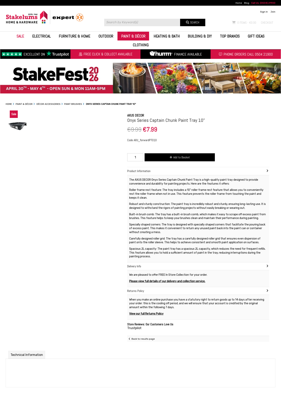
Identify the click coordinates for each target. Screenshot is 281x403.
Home (239, 3)
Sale (20, 36)
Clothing (141, 45)
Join (272, 11)
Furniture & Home (74, 36)
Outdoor (105, 36)
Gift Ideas (256, 36)
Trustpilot (134, 328)
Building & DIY (200, 36)
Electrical (41, 36)
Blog (246, 3)
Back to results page (143, 338)
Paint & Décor (133, 36)
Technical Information (27, 355)
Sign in (264, 11)
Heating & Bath (167, 36)
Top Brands (230, 36)
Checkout (267, 23)
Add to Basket (180, 157)
